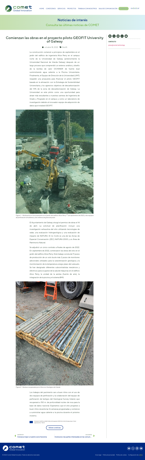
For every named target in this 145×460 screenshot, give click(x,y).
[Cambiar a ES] (135, 8)
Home (41, 8)
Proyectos (71, 8)
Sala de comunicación (107, 8)
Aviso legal (98, 455)
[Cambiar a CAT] (138, 8)
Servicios (61, 8)
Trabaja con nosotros (87, 8)
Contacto (123, 8)
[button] (110, 36)
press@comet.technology (116, 45)
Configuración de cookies (135, 455)
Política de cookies (121, 455)
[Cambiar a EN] (132, 8)
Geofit (64, 47)
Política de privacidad (109, 455)
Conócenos (50, 8)
